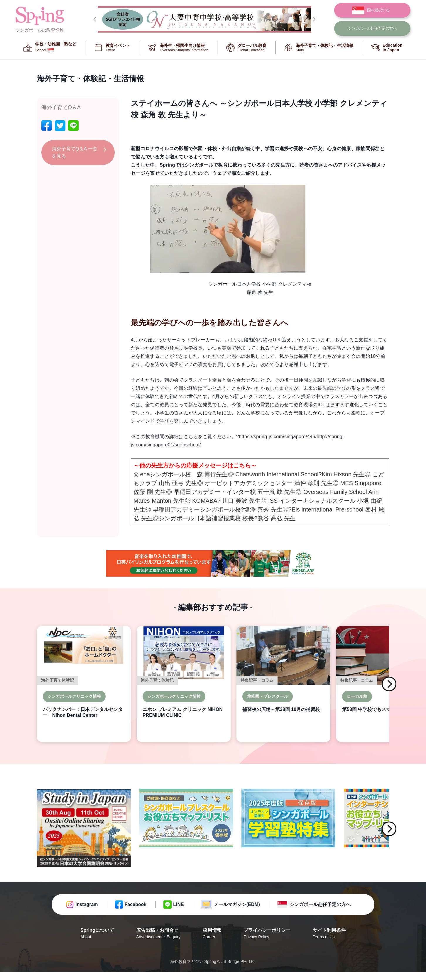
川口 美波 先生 (241, 500)
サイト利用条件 (329, 934)
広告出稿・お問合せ (158, 934)
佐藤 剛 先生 (149, 492)
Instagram (86, 904)
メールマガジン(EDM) (237, 904)
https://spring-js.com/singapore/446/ (278, 436)
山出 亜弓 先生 (178, 483)
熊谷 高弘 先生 (276, 518)
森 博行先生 (212, 474)
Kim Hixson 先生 (343, 474)
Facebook (136, 904)
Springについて (97, 934)
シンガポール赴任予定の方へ (320, 904)
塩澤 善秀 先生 (263, 509)
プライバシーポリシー (267, 934)
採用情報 (212, 934)
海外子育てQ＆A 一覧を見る (74, 152)
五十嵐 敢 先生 (276, 492)
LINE (178, 904)
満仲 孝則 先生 (313, 483)
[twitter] (60, 125)
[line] (73, 125)
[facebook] (46, 125)
